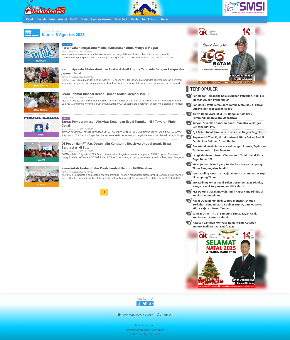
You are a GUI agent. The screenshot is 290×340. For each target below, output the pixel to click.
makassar (67, 44)
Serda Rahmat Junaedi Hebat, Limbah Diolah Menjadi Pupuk (105, 94)
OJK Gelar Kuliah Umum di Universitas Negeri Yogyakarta (229, 132)
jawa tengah (41, 85)
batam (41, 159)
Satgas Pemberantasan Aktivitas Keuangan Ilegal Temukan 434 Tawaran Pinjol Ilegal (119, 123)
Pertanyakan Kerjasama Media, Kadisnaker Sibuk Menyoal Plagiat (110, 48)
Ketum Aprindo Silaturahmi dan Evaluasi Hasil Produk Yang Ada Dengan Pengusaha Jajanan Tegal (123, 71)
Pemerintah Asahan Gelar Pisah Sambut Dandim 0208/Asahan (107, 168)
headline (41, 60)
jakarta (66, 118)
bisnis (41, 134)
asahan (41, 184)
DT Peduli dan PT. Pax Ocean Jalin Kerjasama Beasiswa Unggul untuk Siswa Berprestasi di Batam (116, 145)
